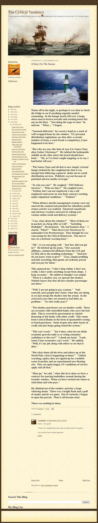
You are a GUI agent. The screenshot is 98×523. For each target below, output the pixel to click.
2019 (12, 109)
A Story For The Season (19, 134)
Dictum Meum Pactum (19, 154)
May (13, 206)
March (14, 211)
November (15, 191)
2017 (12, 114)
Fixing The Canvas (17, 127)
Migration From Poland (19, 186)
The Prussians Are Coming (20, 174)
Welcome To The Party (19, 137)
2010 (12, 226)
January (14, 216)
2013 (12, 218)
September (15, 196)
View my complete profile (16, 255)
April (14, 208)
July (13, 201)
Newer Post (35, 480)
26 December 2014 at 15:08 (56, 420)
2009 (12, 228)
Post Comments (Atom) (49, 485)
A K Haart (42, 420)
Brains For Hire (16, 139)
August (14, 198)
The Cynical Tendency (26, 12)
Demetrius (15, 247)
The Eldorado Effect (18, 171)
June (13, 203)
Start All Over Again (18, 132)
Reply (40, 436)
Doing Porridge (16, 169)
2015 (12, 119)
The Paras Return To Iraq (19, 156)
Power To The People (18, 149)
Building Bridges (17, 142)
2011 (12, 223)
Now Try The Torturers (19, 163)
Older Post (86, 480)
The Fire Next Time (18, 151)
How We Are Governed (19, 129)
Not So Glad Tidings (18, 183)
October (15, 193)
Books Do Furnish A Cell (19, 181)
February (15, 213)
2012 (12, 221)
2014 (12, 122)
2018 (12, 112)
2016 (12, 117)
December (15, 124)
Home (61, 480)
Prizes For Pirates (17, 166)
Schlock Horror (16, 188)
